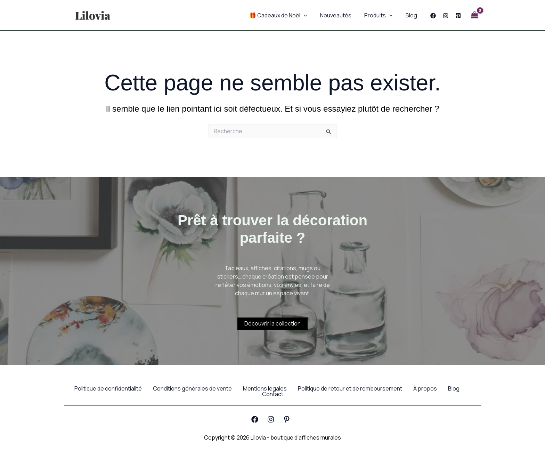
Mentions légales (265, 388)
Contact (272, 394)
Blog (412, 15)
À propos (425, 388)
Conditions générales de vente (192, 388)
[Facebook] (433, 15)
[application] (310, 15)
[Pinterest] (458, 15)
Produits (381, 15)
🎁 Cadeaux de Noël (284, 15)
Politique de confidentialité (108, 388)
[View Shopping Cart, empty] (474, 15)
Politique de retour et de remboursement (350, 388)
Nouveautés (340, 15)
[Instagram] (445, 15)
